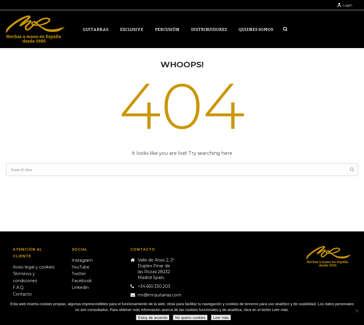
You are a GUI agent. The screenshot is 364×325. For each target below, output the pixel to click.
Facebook (82, 280)
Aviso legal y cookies (33, 267)
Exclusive (131, 29)
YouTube (80, 267)
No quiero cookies (190, 317)
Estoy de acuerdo (152, 317)
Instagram (82, 260)
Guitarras (95, 29)
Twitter (79, 273)
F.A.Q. (18, 287)
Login (344, 5)
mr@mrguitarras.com (159, 295)
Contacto (22, 294)
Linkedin (80, 287)
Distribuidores (209, 29)
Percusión (167, 29)
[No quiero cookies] (357, 311)
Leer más (221, 317)
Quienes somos (255, 29)
